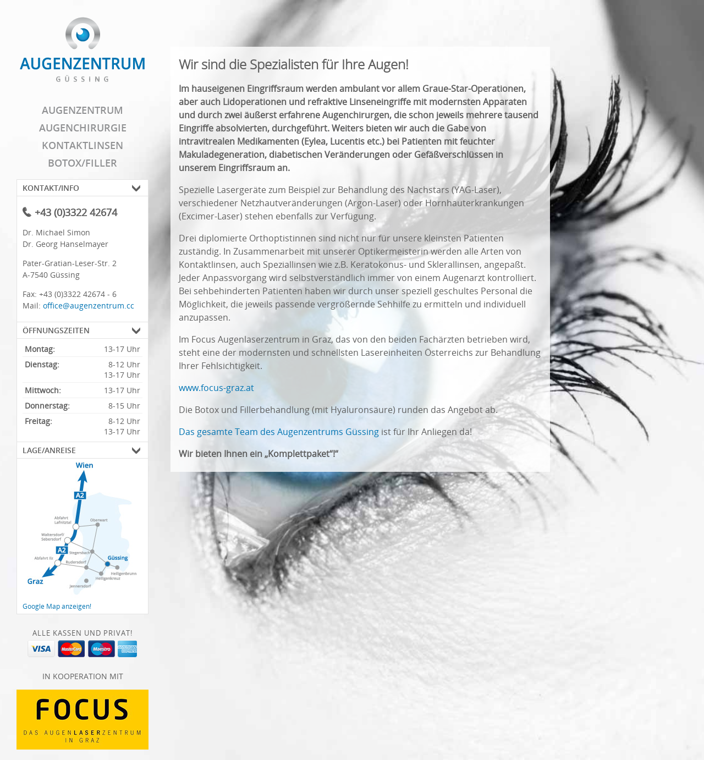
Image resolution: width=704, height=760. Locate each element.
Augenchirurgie (83, 127)
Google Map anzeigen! (57, 606)
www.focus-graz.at (216, 388)
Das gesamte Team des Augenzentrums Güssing (279, 432)
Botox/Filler (82, 162)
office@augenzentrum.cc (88, 305)
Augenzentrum (82, 110)
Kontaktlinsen (82, 145)
